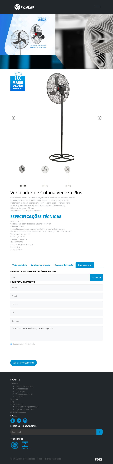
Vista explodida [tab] (19, 265)
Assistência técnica (18, 412)
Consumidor (16, 344)
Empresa (14, 399)
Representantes (16, 404)
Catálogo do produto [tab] (40, 265)
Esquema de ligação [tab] (64, 265)
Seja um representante (25, 409)
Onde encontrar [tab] (85, 265)
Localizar (96, 277)
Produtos (14, 383)
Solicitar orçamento (24, 362)
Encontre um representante (27, 407)
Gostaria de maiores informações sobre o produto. (56, 333)
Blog (12, 401)
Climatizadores (22, 389)
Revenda (30, 344)
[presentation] (29, 352)
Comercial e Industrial (24, 386)
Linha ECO (20, 396)
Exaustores (20, 391)
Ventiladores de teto (24, 394)
